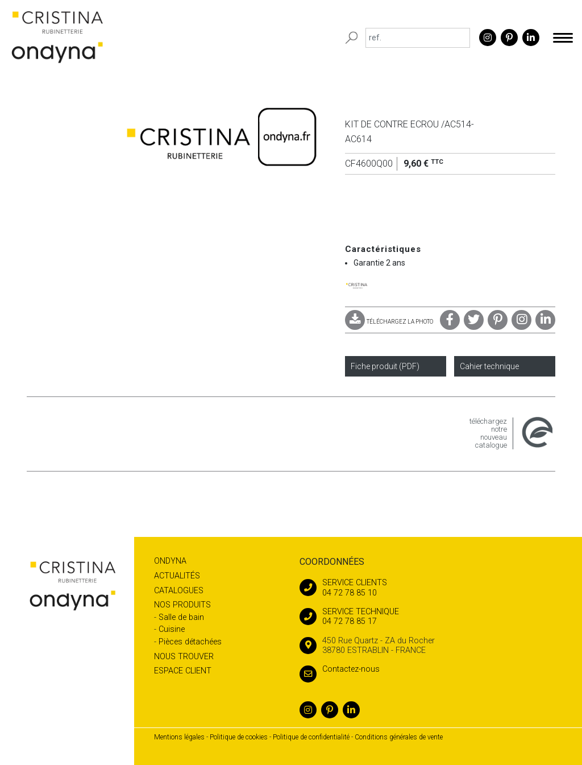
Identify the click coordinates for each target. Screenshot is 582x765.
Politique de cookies (239, 737)
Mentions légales (179, 737)
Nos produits (182, 605)
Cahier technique (489, 366)
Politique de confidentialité (311, 737)
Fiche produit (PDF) (385, 366)
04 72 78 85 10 (427, 587)
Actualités (177, 576)
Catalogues (178, 591)
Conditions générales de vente (399, 737)
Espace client (182, 671)
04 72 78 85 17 (427, 616)
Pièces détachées (190, 642)
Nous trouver (184, 656)
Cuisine (172, 629)
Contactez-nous (340, 669)
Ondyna (170, 561)
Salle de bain (181, 617)
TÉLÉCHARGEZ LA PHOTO (389, 322)
